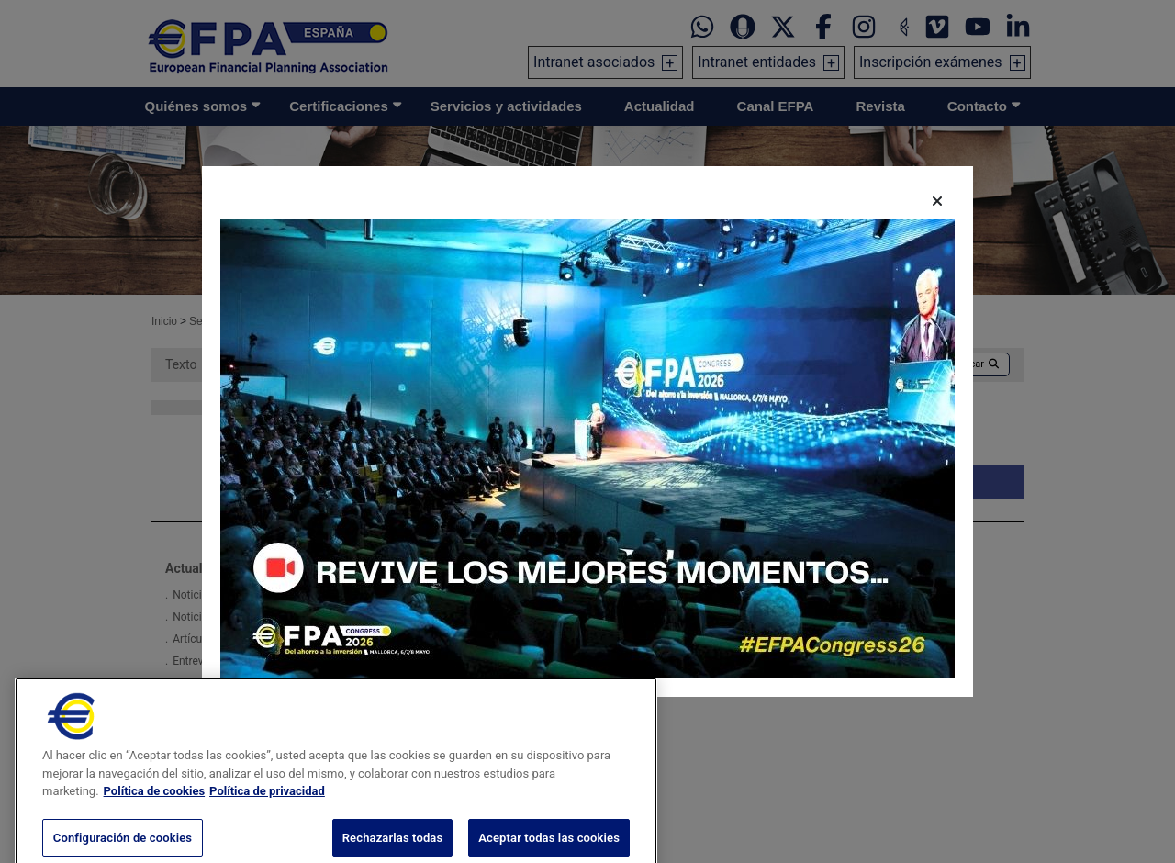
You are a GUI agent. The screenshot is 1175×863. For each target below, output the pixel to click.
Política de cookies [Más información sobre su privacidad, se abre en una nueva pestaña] (155, 806)
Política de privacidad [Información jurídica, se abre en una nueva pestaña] (267, 806)
